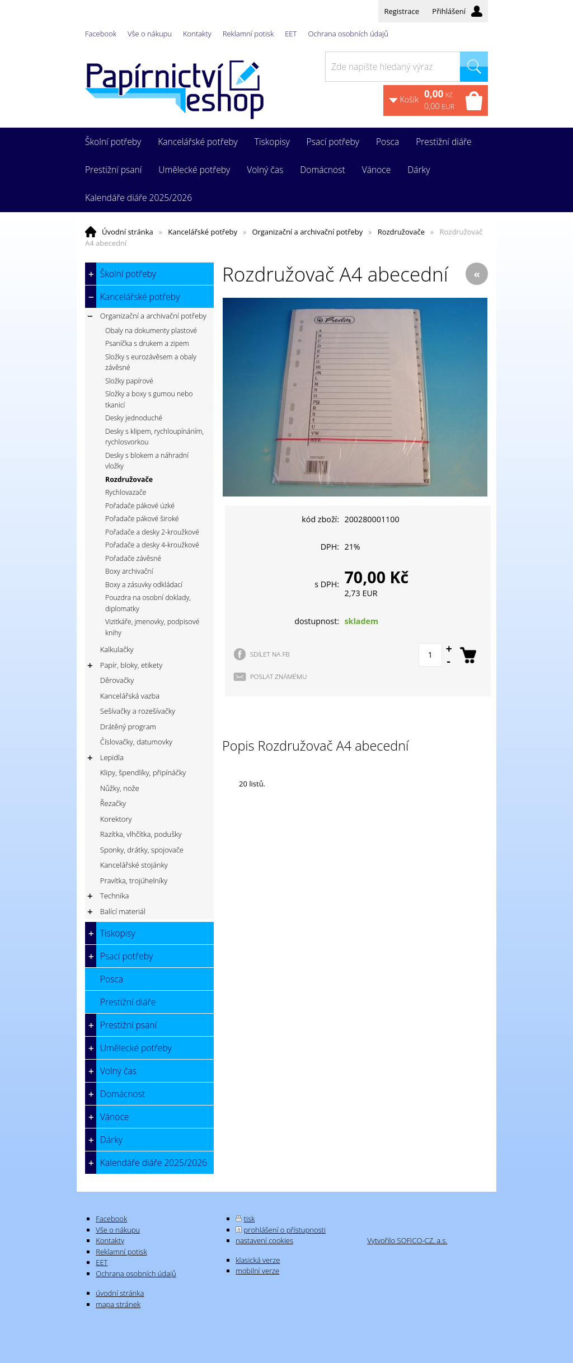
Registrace (401, 11)
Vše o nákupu (150, 34)
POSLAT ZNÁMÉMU (278, 676)
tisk (249, 1219)
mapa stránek (118, 1304)
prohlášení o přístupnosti (285, 1230)
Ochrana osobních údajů (348, 34)
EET (291, 34)
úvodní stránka (120, 1293)
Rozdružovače (401, 232)
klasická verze (258, 1260)
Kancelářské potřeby (202, 232)
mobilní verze (257, 1271)
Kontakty (197, 34)
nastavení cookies (264, 1240)
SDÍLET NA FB (270, 653)
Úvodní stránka (127, 232)
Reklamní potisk (248, 34)
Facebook (100, 34)
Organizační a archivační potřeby (307, 232)
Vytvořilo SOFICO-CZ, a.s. (407, 1240)
